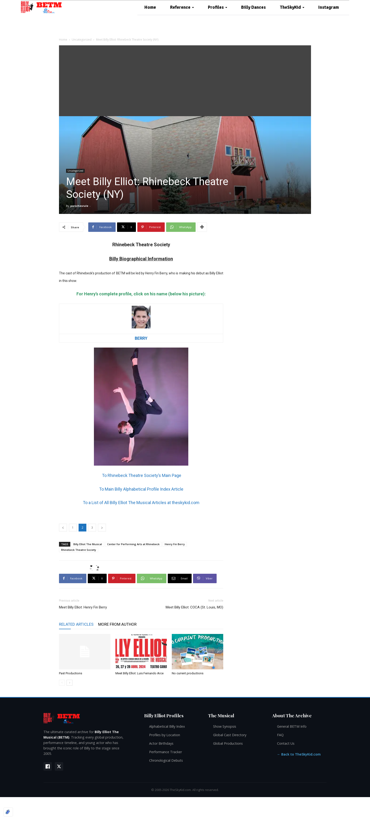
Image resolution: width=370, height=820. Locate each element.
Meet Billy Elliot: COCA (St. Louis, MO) (194, 607)
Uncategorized (82, 40)
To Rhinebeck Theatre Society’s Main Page (141, 475)
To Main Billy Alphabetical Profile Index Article (141, 489)
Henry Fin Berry (175, 544)
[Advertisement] (185, 81)
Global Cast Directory (229, 735)
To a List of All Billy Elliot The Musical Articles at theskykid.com (141, 502)
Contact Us (285, 743)
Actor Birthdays (161, 743)
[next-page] (69, 683)
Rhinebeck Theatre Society (78, 550)
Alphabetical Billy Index (167, 726)
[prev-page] (62, 683)
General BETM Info (292, 726)
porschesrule (79, 206)
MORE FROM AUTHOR (117, 624)
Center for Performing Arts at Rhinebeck (133, 544)
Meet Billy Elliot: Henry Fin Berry (83, 607)
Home (63, 40)
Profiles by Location (164, 735)
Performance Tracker (165, 752)
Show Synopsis (224, 726)
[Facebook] (47, 766)
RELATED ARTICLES (76, 624)
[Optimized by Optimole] (8, 811)
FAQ (280, 735)
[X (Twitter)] (59, 766)
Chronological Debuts (166, 760)
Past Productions (70, 673)
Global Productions (228, 743)
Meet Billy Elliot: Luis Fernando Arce (139, 673)
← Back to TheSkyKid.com (299, 754)
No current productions (187, 673)
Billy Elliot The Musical (87, 544)
